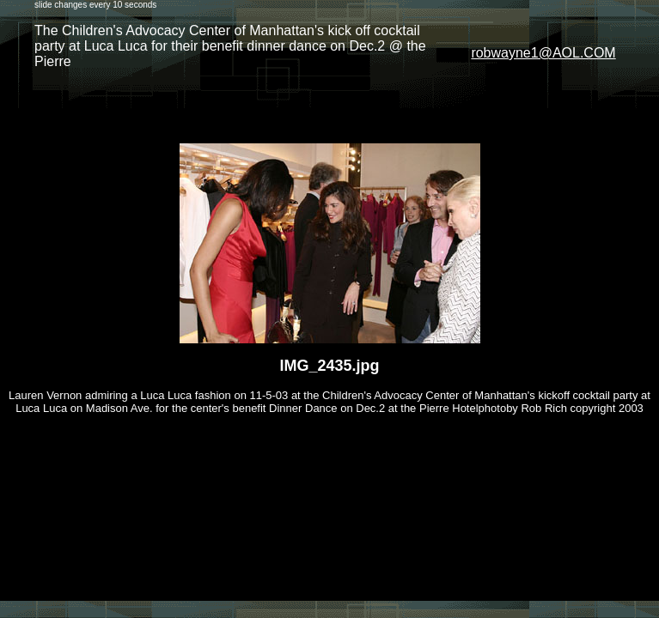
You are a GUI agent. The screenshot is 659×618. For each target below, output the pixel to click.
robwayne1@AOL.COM (543, 52)
